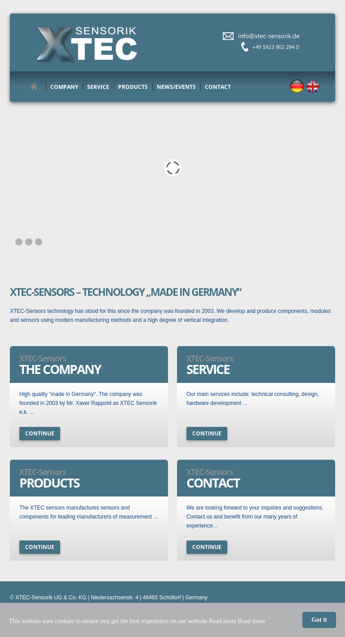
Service (98, 87)
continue (39, 433)
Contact (218, 87)
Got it (319, 619)
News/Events (176, 87)
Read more (251, 621)
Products (133, 87)
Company (64, 87)
